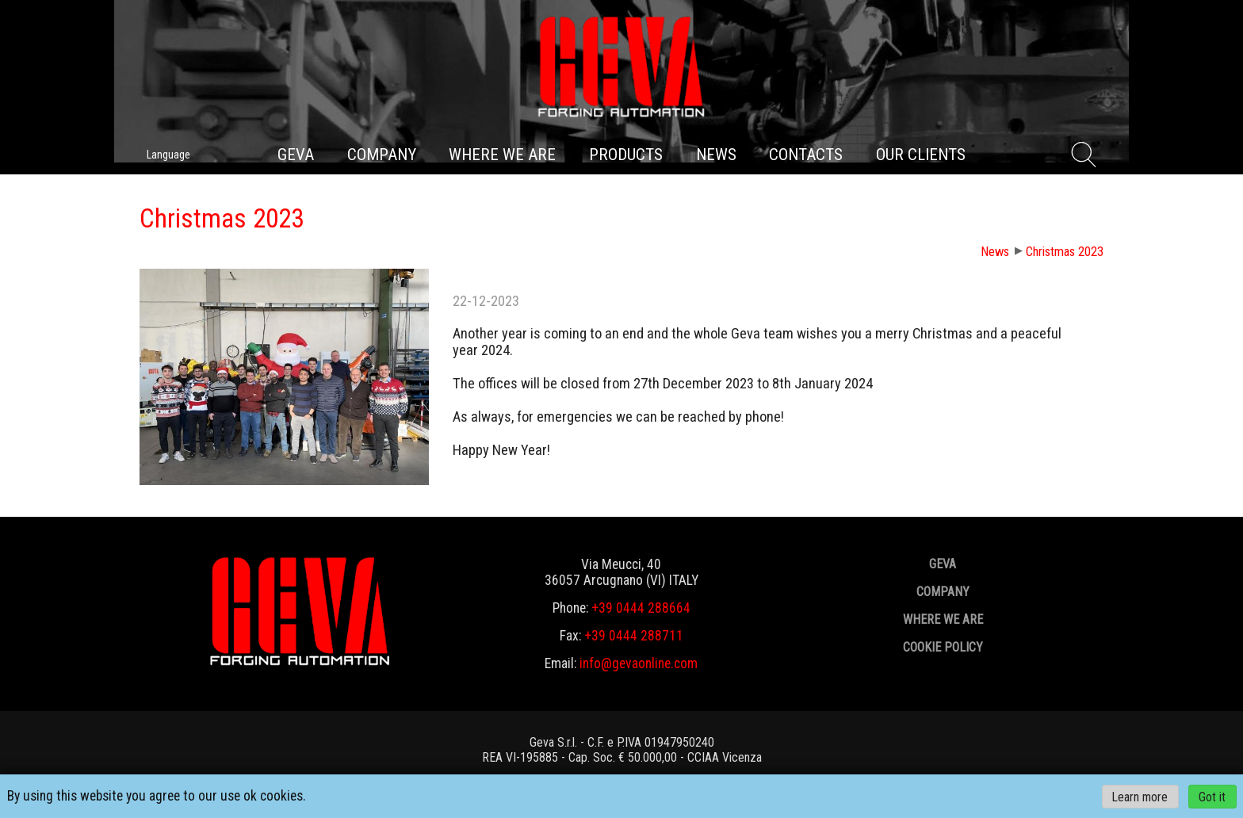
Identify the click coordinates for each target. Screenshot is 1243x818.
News (716, 154)
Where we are (502, 154)
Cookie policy (943, 647)
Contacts (806, 154)
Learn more (1140, 796)
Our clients (921, 154)
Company (381, 154)
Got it (1212, 796)
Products (626, 154)
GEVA (295, 154)
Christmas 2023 (1064, 251)
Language (168, 154)
